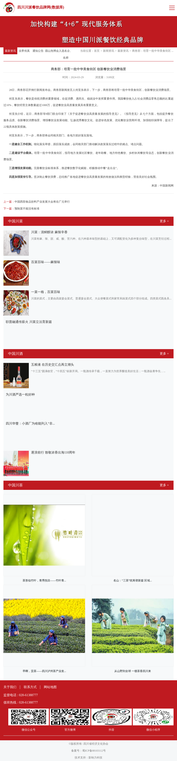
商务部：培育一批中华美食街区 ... (153, 50)
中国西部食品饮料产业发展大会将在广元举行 (36, 201)
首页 (97, 50)
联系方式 (30, 687)
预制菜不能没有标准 (21, 208)
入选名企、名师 (66, 54)
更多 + (164, 221)
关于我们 (9, 687)
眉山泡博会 (52, 50)
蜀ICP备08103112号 (94, 750)
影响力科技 (95, 757)
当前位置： (87, 50)
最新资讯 (10, 50)
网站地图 (50, 687)
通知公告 (38, 50)
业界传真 (24, 50)
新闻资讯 (108, 50)
